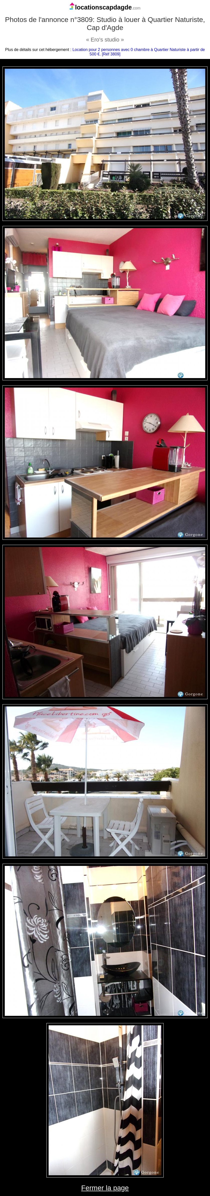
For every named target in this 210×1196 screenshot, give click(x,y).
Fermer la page (105, 1188)
